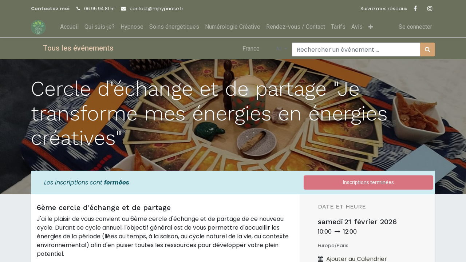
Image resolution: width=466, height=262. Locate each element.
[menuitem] (69, 27)
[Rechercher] (427, 49)
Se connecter (415, 26)
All (279, 49)
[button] (371, 27)
